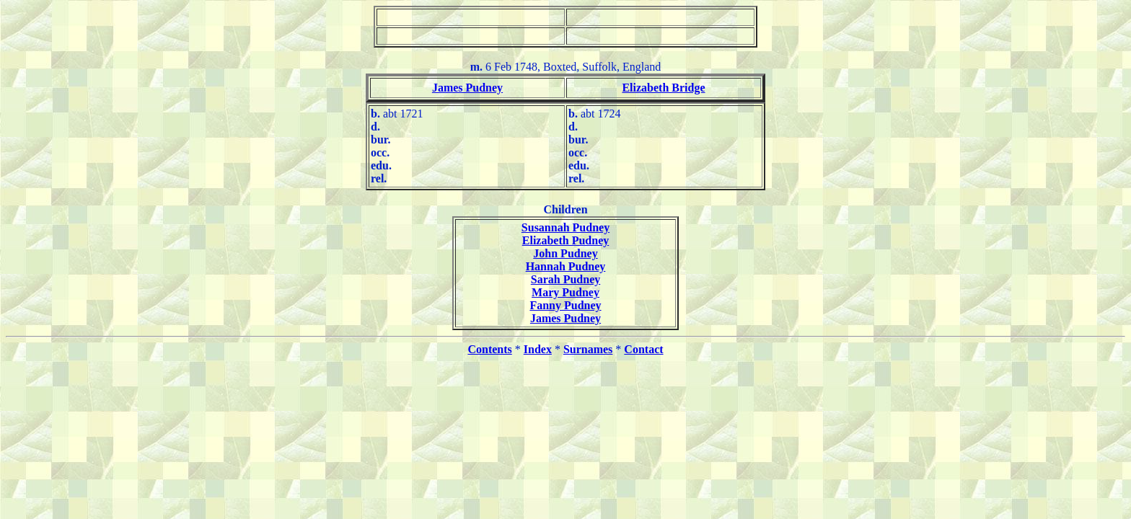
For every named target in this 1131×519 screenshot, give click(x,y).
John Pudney (565, 253)
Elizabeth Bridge (663, 87)
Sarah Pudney (565, 279)
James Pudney (467, 87)
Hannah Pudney (566, 266)
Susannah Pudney (565, 227)
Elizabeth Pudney (565, 240)
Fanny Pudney (565, 305)
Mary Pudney (565, 292)
